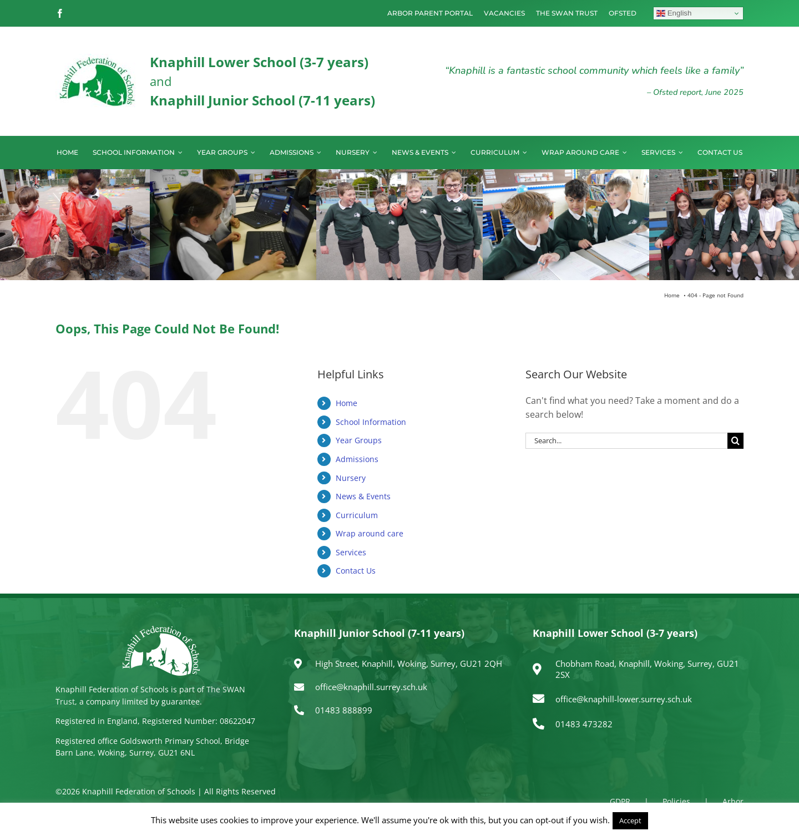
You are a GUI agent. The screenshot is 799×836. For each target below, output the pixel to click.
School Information (371, 422)
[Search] (735, 441)
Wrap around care (369, 533)
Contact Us (356, 570)
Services (351, 552)
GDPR (620, 801)
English (673, 13)
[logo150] (97, 58)
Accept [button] (630, 820)
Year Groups (359, 440)
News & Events (363, 496)
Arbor (733, 801)
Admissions (357, 459)
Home (346, 403)
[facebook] (59, 13)
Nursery (351, 478)
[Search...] (626, 441)
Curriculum (357, 515)
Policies (676, 801)
